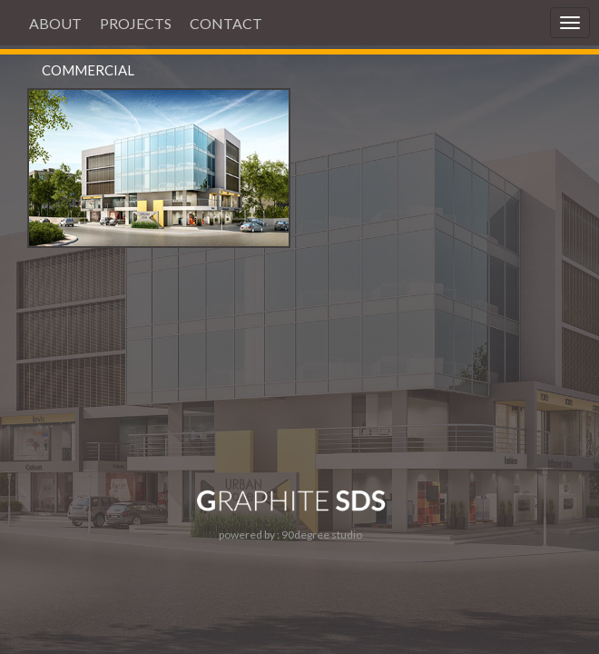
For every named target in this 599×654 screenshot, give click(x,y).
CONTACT (226, 23)
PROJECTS (136, 23)
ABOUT (55, 23)
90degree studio (321, 534)
